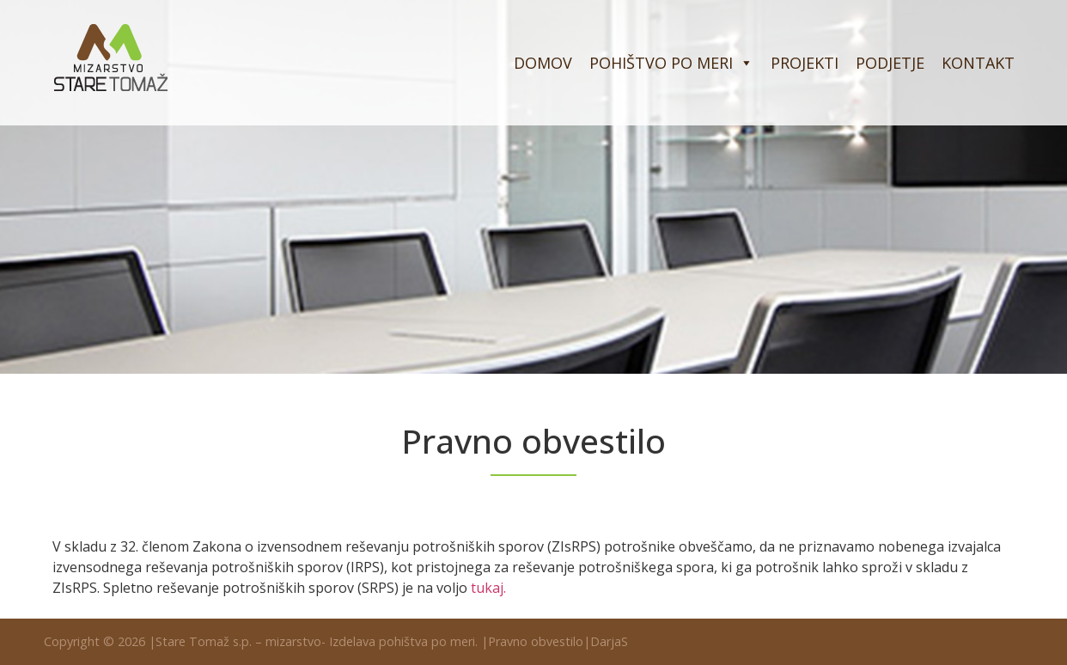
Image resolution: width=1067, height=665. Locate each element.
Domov (543, 62)
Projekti (804, 62)
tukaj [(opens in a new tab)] (487, 587)
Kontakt (978, 62)
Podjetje (890, 62)
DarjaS (609, 641)
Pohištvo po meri (671, 63)
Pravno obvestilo (535, 641)
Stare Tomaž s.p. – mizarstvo (238, 641)
